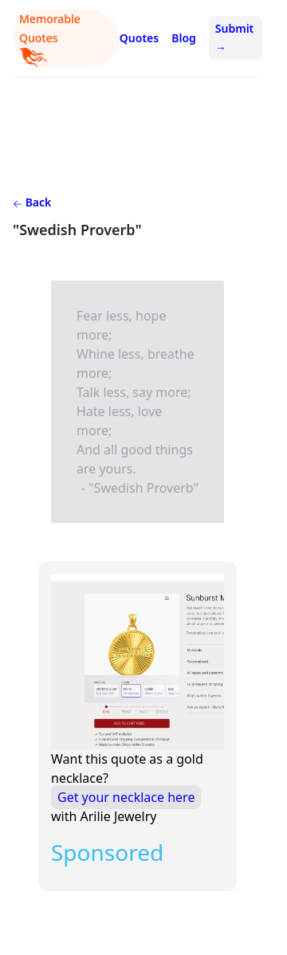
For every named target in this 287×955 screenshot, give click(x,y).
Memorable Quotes (50, 39)
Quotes (139, 37)
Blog (183, 37)
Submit (234, 38)
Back (32, 202)
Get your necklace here (126, 797)
